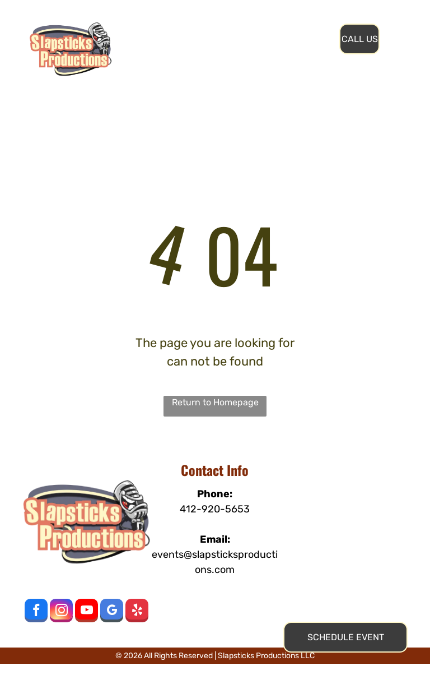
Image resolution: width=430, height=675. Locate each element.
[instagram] (61, 612)
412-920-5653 (215, 509)
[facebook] (36, 612)
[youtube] (86, 612)
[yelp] (136, 612)
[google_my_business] (111, 612)
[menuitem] (191, 27)
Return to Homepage (215, 402)
